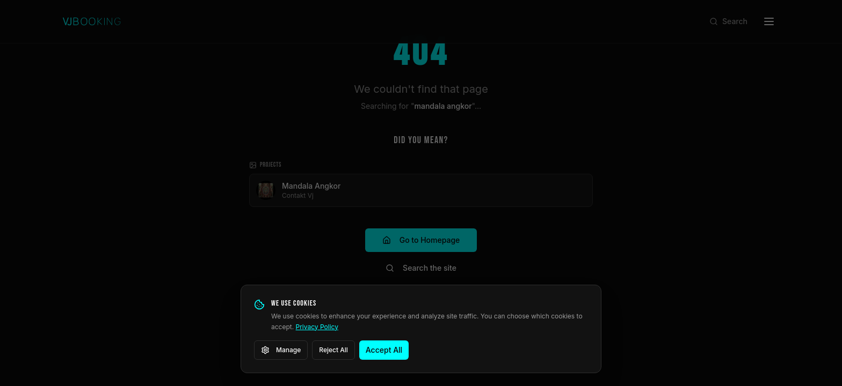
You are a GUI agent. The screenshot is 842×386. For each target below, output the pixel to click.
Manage (281, 350)
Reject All (333, 350)
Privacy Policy (317, 327)
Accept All (384, 349)
